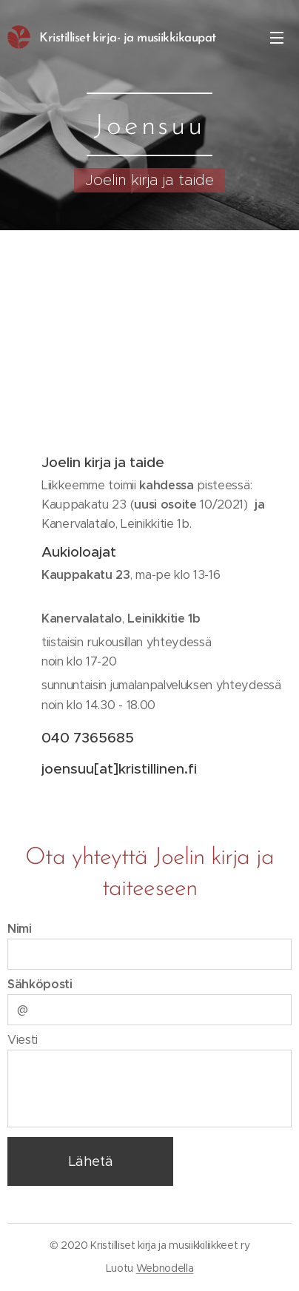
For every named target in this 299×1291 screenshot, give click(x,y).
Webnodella (165, 1268)
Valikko (276, 37)
